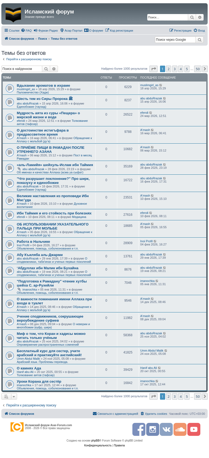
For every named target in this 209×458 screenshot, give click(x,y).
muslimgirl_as (26, 89)
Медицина (79, 216)
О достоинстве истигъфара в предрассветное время (43, 132)
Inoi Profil (23, 245)
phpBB (95, 440)
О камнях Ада (29, 368)
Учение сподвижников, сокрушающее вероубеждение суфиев (50, 318)
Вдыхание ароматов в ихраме (43, 85)
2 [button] (168, 68)
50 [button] (198, 68)
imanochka (29, 289)
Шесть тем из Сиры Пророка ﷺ (45, 99)
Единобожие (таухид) (31, 106)
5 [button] (187, 68)
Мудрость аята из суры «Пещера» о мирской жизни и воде (48, 115)
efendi (21, 120)
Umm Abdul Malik (28, 358)
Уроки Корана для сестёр (39, 381)
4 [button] (181, 68)
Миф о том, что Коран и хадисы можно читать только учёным (51, 336)
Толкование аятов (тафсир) (36, 375)
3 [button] (175, 68)
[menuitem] (26, 30)
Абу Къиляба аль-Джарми (40, 255)
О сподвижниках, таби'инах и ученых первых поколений (54, 260)
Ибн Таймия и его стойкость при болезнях (54, 213)
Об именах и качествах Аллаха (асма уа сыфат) (50, 172)
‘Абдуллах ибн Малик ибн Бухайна (47, 268)
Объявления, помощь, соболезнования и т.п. (48, 248)
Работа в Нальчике (33, 242)
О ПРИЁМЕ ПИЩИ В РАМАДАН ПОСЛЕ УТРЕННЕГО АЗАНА (50, 150)
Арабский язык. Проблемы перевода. (42, 361)
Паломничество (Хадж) (33, 92)
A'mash (22, 138)
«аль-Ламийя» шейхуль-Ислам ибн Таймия (55, 165)
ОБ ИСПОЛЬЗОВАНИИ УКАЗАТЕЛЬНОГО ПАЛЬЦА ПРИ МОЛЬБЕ (53, 226)
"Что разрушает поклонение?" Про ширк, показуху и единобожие (53, 181)
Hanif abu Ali (25, 371)
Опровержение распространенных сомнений (48, 344)
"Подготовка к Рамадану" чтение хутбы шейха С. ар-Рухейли (52, 283)
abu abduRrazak (28, 103)
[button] (153, 69)
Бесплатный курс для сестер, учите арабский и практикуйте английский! (49, 353)
